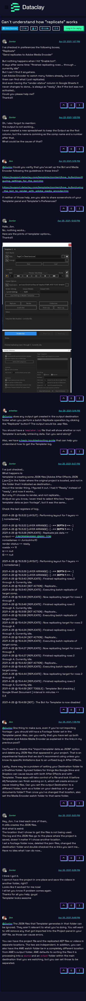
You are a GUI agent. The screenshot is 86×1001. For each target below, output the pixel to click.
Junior (12, 41)
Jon (11, 161)
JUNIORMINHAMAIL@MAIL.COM (33, 536)
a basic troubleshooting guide (37, 440)
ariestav (13, 410)
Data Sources (10, 28)
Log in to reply (73, 28)
